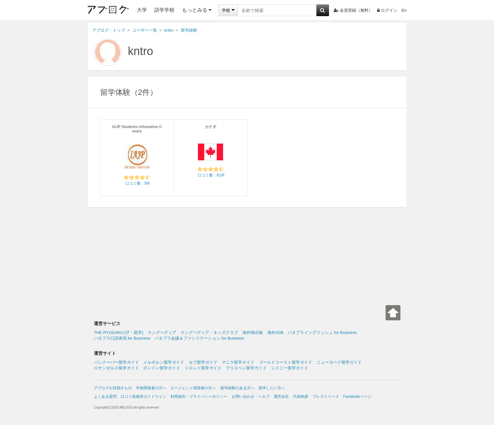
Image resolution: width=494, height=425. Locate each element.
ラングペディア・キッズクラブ (209, 332)
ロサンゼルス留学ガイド (116, 368)
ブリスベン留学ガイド (246, 368)
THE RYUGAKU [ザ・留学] (118, 332)
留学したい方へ (272, 388)
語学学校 (164, 10)
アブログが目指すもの (113, 388)
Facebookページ (357, 396)
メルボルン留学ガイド (163, 362)
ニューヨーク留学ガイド (339, 362)
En (404, 10)
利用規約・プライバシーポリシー (198, 396)
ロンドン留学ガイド (161, 368)
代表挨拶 (300, 396)
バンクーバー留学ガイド (116, 362)
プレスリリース (326, 396)
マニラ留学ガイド (238, 362)
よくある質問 (105, 396)
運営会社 (281, 396)
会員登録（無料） (353, 10)
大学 (142, 10)
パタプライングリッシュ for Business (322, 332)
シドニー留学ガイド (289, 368)
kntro (140, 51)
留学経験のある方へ (237, 388)
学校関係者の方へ (151, 388)
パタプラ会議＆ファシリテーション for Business (199, 338)
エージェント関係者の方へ (193, 388)
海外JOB (275, 332)
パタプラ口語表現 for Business (122, 338)
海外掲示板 (252, 332)
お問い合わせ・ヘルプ (251, 396)
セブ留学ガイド (203, 362)
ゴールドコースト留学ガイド (285, 362)
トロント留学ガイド (203, 368)
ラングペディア (162, 332)
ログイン (387, 10)
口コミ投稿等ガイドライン (143, 396)
